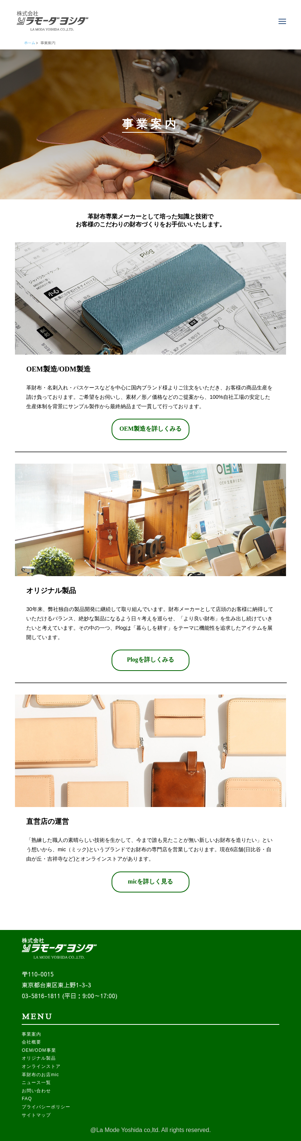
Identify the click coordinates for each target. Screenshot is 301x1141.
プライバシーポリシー (46, 1107)
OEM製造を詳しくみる (150, 428)
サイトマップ (36, 1115)
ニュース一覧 (36, 1082)
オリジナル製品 (39, 1058)
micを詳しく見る (150, 881)
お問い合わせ (36, 1090)
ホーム (29, 42)
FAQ (27, 1098)
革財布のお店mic (40, 1074)
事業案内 (31, 1034)
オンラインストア (41, 1066)
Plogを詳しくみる (150, 659)
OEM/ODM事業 (39, 1050)
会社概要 (31, 1042)
